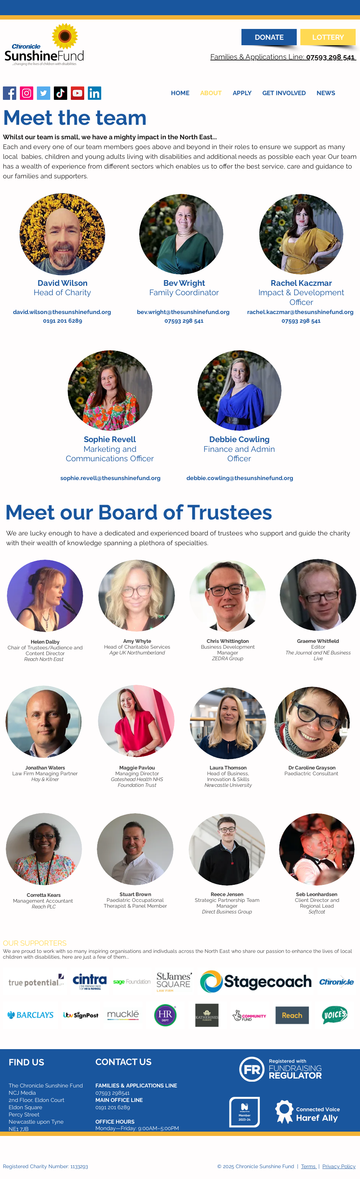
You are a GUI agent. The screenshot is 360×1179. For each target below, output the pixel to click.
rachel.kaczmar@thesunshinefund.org (300, 312)
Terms (309, 1166)
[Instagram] (26, 93)
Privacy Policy (339, 1166)
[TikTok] (60, 93)
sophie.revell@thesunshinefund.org (110, 478)
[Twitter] (43, 93)
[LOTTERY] (328, 37)
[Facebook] (9, 93)
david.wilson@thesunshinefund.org (62, 312)
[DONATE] (269, 37)
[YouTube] (77, 93)
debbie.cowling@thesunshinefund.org (240, 478)
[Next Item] (344, 982)
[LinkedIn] (94, 93)
